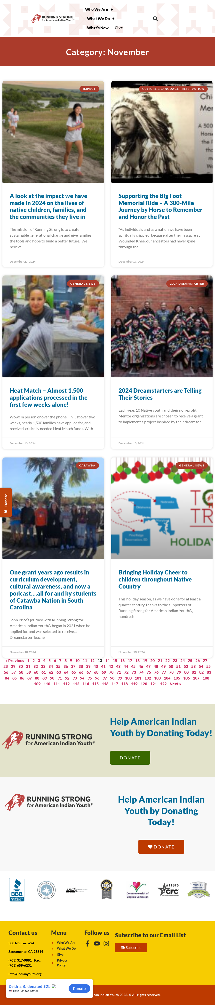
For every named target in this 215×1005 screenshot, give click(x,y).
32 (35, 666)
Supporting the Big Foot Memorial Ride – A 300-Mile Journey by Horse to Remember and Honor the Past (160, 206)
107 (196, 678)
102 (147, 678)
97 (105, 678)
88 (37, 678)
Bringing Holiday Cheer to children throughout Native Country (155, 579)
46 (141, 666)
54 (201, 666)
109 (37, 683)
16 (122, 660)
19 (145, 660)
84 (7, 678)
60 (36, 672)
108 (206, 678)
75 (149, 672)
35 (58, 666)
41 (103, 666)
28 (5, 666)
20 (152, 660)
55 (208, 666)
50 (171, 666)
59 (28, 672)
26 (197, 660)
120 (144, 683)
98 (112, 678)
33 (43, 666)
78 (171, 672)
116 (105, 683)
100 (128, 678)
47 (148, 666)
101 (138, 678)
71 (119, 672)
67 (89, 672)
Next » (175, 683)
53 (193, 666)
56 (6, 672)
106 (186, 678)
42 (111, 666)
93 (74, 678)
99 (120, 678)
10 (77, 660)
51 (178, 666)
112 (66, 683)
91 (59, 678)
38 (81, 666)
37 (73, 666)
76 (156, 672)
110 (47, 683)
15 (115, 660)
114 (85, 683)
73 (134, 672)
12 (92, 660)
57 (13, 672)
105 (177, 678)
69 (104, 672)
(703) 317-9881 (20, 960)
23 (175, 660)
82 (201, 672)
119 (134, 683)
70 (111, 672)
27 (205, 660)
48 (156, 666)
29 (13, 666)
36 (66, 666)
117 (114, 683)
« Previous (15, 660)
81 (194, 672)
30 (20, 666)
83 (209, 672)
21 (160, 660)
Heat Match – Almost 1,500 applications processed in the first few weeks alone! (49, 397)
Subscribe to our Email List (150, 935)
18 (137, 660)
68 (96, 672)
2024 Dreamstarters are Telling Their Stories (160, 394)
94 (82, 678)
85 (14, 678)
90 (52, 678)
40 (96, 666)
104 (167, 678)
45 (133, 666)
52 (186, 666)
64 (66, 672)
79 (179, 672)
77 (164, 672)
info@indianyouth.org (24, 974)
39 (88, 666)
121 (153, 683)
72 (126, 672)
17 (130, 660)
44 (126, 666)
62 (51, 672)
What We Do (100, 18)
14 (107, 660)
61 (43, 672)
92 (67, 678)
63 (58, 672)
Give (119, 27)
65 (74, 672)
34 (50, 666)
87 (29, 678)
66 (81, 672)
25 (190, 660)
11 (85, 660)
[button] (155, 19)
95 (90, 678)
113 (76, 683)
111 (56, 683)
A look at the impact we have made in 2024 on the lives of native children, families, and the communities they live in (48, 206)
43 (118, 666)
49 (163, 666)
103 (157, 678)
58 (21, 672)
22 (167, 660)
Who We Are (99, 9)
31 (28, 666)
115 (95, 683)
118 (124, 683)
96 (97, 678)
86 (22, 678)
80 (186, 672)
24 (182, 660)
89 (44, 678)
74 (141, 672)
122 (163, 683)
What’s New (98, 27)
